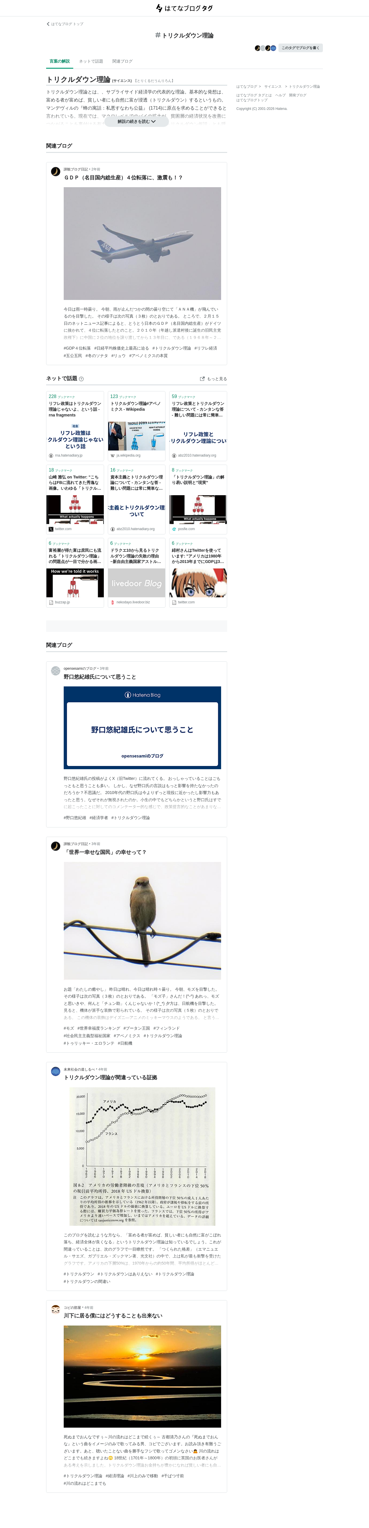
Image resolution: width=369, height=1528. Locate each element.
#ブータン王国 (137, 1028)
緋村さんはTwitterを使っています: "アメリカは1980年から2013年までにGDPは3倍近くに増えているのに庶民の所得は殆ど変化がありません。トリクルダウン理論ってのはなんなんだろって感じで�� (198, 556)
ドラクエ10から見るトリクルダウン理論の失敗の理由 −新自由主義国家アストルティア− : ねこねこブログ (136, 556)
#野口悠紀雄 (75, 817)
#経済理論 (115, 1475)
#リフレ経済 (206, 348)
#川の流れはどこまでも (85, 1483)
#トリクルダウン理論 (172, 348)
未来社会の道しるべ (79, 1069)
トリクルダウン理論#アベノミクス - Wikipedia (135, 406)
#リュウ (119, 355)
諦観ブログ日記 (76, 169)
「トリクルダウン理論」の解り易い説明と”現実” (198, 480)
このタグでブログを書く (301, 48)
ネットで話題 (91, 61)
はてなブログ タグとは (254, 95)
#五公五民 (73, 355)
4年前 (102, 1069)
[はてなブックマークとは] (81, 378)
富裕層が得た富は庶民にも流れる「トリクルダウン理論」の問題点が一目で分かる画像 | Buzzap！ (75, 556)
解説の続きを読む (137, 121)
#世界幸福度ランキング (99, 1028)
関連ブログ (122, 61)
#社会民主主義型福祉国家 (87, 1035)
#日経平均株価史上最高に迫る (121, 348)
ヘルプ (280, 95)
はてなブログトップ (252, 100)
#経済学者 (99, 817)
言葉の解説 (60, 61)
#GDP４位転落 (77, 348)
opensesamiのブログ (80, 669)
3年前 (104, 669)
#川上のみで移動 (143, 1475)
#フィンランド (166, 1028)
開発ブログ (297, 95)
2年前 (95, 169)
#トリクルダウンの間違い (87, 1281)
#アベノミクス (127, 1035)
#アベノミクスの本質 (148, 355)
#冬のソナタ (97, 355)
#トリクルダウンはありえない (125, 1274)
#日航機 (125, 1043)
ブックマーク (62, 396)
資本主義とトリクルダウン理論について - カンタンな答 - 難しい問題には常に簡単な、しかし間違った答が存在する (136, 483)
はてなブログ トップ (64, 24)
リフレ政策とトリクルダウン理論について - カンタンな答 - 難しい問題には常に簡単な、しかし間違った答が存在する (198, 409)
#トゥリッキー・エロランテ (89, 1043)
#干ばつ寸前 (172, 1475)
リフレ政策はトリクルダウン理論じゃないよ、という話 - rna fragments (75, 409)
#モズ (69, 1028)
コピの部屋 (72, 1308)
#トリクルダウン (79, 1274)
